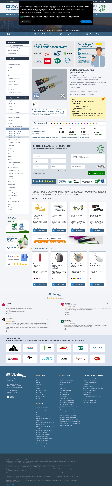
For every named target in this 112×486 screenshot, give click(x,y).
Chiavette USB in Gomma (14, 137)
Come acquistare (41, 390)
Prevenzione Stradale (14, 53)
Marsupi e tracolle (13, 84)
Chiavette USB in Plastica (14, 131)
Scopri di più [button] (25, 21)
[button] (91, 3)
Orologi (10, 159)
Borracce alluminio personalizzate (69, 412)
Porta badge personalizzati (15, 173)
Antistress (10, 109)
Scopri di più (39, 230)
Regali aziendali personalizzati (44, 438)
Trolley (9, 70)
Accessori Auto (12, 103)
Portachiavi (11, 176)
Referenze (39, 384)
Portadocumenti (12, 76)
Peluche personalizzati (14, 162)
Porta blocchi (63, 392)
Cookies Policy (40, 396)
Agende (10, 106)
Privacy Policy (40, 394)
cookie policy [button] (69, 7)
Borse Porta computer (65, 390)
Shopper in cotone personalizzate (69, 419)
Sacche (10, 67)
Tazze (9, 204)
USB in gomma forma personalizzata (70, 30)
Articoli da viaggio (88, 386)
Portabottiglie (87, 384)
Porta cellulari (11, 179)
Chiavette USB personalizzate (43, 30)
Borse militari (63, 396)
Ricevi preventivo (96, 173)
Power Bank (11, 182)
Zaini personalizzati (13, 62)
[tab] (35, 103)
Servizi (38, 382)
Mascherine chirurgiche (89, 402)
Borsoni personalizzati (14, 64)
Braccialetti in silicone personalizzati (93, 388)
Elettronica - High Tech (14, 142)
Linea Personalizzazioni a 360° (16, 45)
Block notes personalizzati (67, 410)
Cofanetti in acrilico (13, 140)
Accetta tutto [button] (86, 21)
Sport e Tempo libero (13, 193)
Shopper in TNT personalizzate (68, 417)
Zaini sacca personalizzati (67, 404)
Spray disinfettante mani (89, 400)
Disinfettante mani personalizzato (92, 396)
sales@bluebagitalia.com (17, 387)
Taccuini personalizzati (14, 201)
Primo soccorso (12, 184)
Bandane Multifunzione (14, 112)
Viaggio (10, 210)
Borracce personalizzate (14, 117)
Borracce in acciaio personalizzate (69, 414)
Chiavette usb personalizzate (91, 379)
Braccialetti (11, 120)
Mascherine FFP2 (12, 148)
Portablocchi (11, 81)
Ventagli (10, 207)
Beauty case (11, 73)
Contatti (101, 1)
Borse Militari (11, 90)
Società (38, 381)
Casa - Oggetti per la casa (15, 126)
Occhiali (10, 154)
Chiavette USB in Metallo (14, 133)
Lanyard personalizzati (14, 170)
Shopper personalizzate (14, 92)
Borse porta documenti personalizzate (70, 423)
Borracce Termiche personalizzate (69, 416)
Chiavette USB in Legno (14, 135)
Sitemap (38, 398)
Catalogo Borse (10, 14)
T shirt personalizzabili (89, 390)
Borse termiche (12, 87)
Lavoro (38, 388)
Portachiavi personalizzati (67, 402)
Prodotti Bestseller (13, 50)
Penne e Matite (12, 165)
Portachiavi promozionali (90, 382)
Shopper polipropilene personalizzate (70, 421)
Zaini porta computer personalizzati (69, 406)
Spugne (10, 198)
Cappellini (10, 123)
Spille (9, 190)
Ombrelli (10, 156)
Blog (37, 386)
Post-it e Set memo (13, 168)
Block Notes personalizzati (15, 115)
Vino (9, 212)
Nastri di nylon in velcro (14, 151)
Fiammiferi (11, 145)
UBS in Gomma (56, 30)
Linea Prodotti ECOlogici (14, 48)
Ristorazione (11, 187)
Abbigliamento (12, 101)
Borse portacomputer (13, 78)
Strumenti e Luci (12, 196)
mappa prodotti (10, 484)
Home (33, 30)
